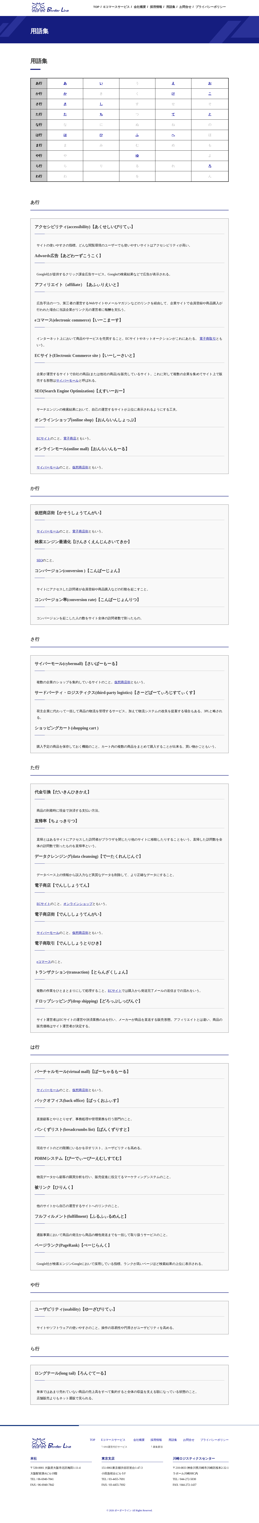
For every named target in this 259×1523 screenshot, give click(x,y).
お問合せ (185, 7)
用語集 (170, 7)
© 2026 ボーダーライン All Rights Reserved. (129, 1510)
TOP (96, 7)
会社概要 (140, 7)
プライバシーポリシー (210, 7)
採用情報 (156, 7)
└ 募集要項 (157, 1446)
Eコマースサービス (116, 7)
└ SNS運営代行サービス (114, 1446)
